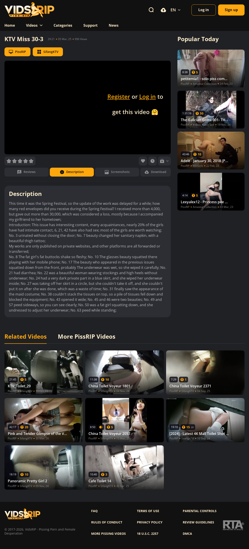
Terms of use (148, 511)
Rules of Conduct (106, 522)
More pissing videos (108, 534)
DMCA (187, 534)
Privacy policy (150, 522)
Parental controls (200, 511)
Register (118, 97)
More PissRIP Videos (86, 336)
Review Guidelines (198, 522)
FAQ (94, 511)
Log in (147, 97)
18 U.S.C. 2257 (147, 534)
